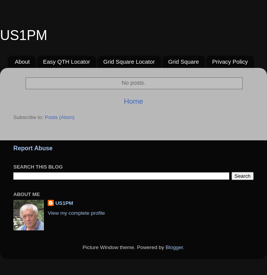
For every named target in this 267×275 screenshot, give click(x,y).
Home (133, 101)
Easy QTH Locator (66, 61)
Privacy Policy (230, 61)
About (22, 61)
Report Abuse (33, 148)
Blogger (174, 247)
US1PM (64, 203)
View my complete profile (76, 213)
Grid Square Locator (129, 61)
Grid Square (183, 61)
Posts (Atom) (60, 117)
